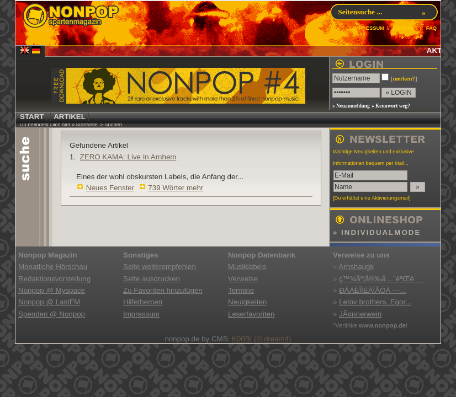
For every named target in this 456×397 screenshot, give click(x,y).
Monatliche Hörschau (52, 266)
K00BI (242, 339)
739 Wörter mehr (175, 188)
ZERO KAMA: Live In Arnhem (128, 157)
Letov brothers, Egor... (375, 302)
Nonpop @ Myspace (51, 290)
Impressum (141, 314)
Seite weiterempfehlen (159, 266)
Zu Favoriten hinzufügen (163, 290)
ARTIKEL (70, 116)
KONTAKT (405, 28)
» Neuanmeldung (351, 106)
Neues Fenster (110, 188)
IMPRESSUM (368, 28)
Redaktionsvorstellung (54, 279)
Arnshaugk (356, 266)
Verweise (243, 279)
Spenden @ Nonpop (51, 314)
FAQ (431, 28)
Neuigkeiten (247, 302)
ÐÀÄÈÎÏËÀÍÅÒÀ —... (372, 290)
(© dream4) (272, 339)
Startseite (86, 124)
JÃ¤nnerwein (360, 314)
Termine (241, 290)
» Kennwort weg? (391, 106)
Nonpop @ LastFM (49, 302)
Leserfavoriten (251, 314)
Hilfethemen (142, 302)
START (32, 116)
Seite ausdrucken (151, 279)
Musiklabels (247, 266)
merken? (404, 79)
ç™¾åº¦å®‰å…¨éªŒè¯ (381, 279)
